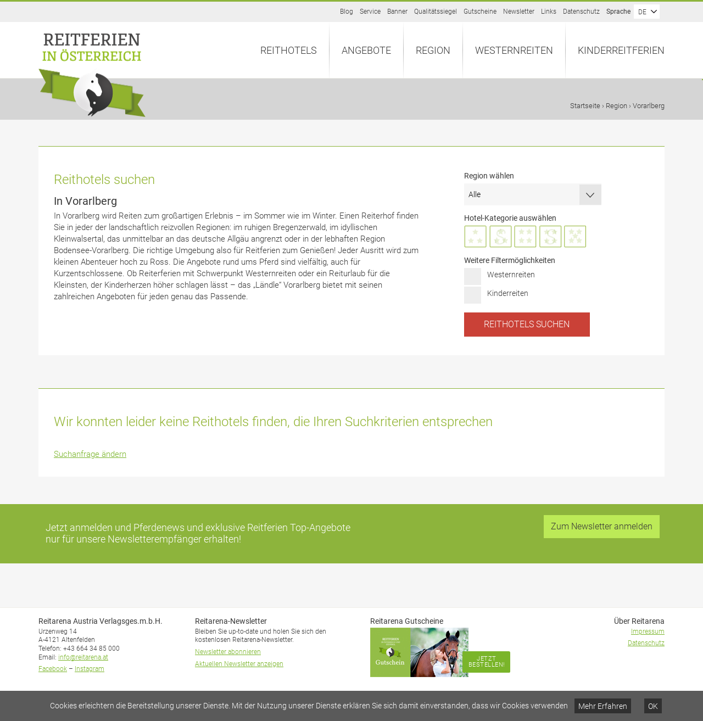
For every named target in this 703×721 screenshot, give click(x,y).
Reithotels (288, 50)
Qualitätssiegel (435, 11)
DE (642, 12)
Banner (397, 11)
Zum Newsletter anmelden (601, 526)
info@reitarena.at (83, 657)
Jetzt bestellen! (486, 662)
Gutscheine (480, 11)
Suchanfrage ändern (90, 454)
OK (653, 706)
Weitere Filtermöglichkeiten (509, 260)
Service (370, 11)
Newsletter (518, 11)
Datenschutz (581, 11)
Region (433, 50)
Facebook (52, 669)
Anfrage (702, 79)
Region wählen (489, 176)
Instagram (89, 669)
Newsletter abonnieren (228, 652)
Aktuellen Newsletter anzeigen (239, 664)
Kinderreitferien (621, 50)
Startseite (585, 106)
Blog (346, 11)
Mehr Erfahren (602, 706)
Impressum (648, 631)
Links (548, 11)
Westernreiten (514, 50)
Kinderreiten (507, 293)
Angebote (366, 50)
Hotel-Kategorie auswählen (510, 218)
